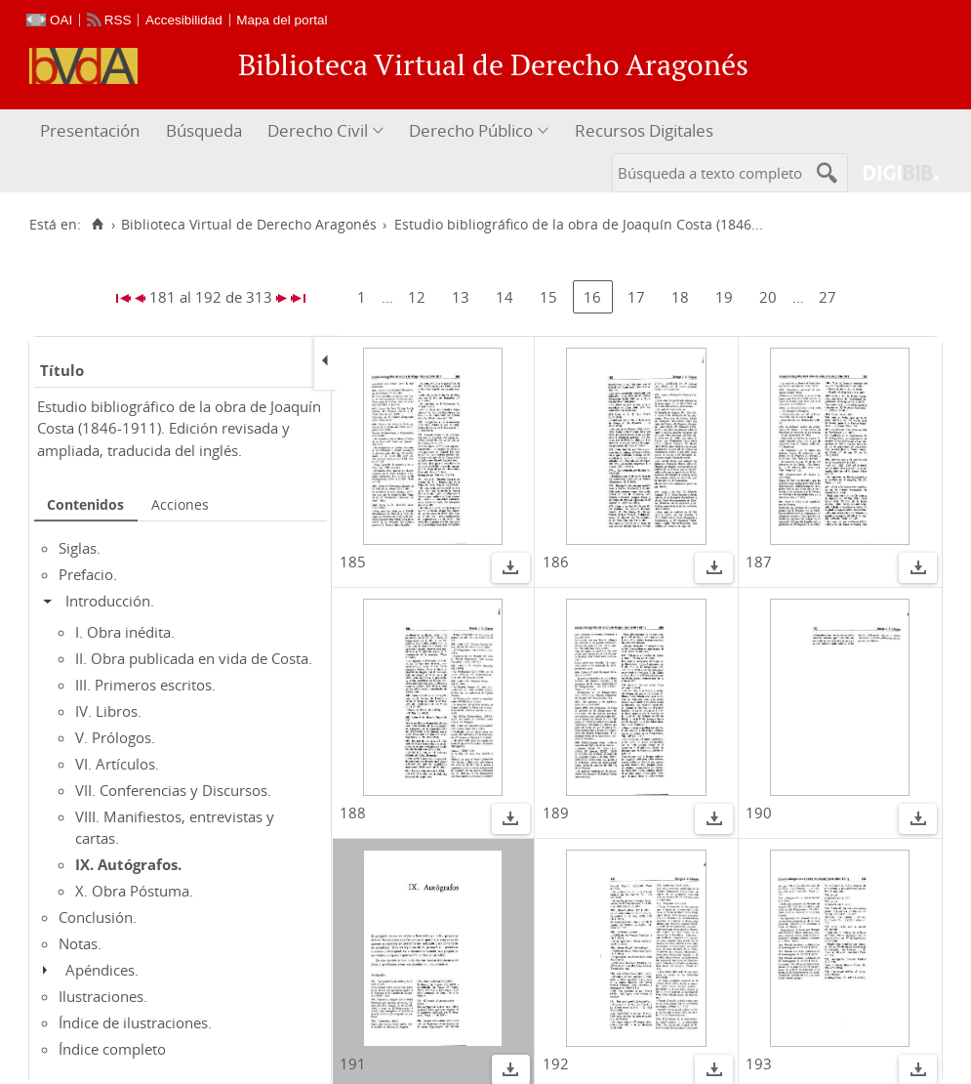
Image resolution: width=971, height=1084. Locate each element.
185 (353, 561)
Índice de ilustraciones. (135, 1022)
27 (827, 297)
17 (636, 297)
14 (504, 297)
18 (680, 297)
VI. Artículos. (117, 763)
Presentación (90, 130)
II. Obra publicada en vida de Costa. (193, 658)
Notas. (80, 943)
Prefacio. (88, 574)
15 (548, 297)
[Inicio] (97, 224)
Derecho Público (471, 130)
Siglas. (80, 548)
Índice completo (112, 1049)
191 (353, 1063)
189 (556, 812)
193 (759, 1063)
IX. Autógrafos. (128, 864)
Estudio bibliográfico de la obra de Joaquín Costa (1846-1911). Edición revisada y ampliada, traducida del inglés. (179, 428)
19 (724, 297)
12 (416, 297)
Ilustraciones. (103, 996)
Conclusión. (98, 917)
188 (353, 812)
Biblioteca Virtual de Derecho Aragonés (249, 224)
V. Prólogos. (115, 737)
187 (759, 561)
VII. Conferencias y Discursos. (173, 790)
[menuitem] (92, 131)
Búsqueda (204, 130)
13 (460, 297)
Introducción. (109, 600)
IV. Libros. (108, 711)
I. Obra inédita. (125, 632)
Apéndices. (102, 970)
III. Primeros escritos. (145, 684)
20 (768, 297)
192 (556, 1063)
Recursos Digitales (644, 130)
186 (556, 561)
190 (759, 812)
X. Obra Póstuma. (134, 890)
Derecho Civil (317, 130)
